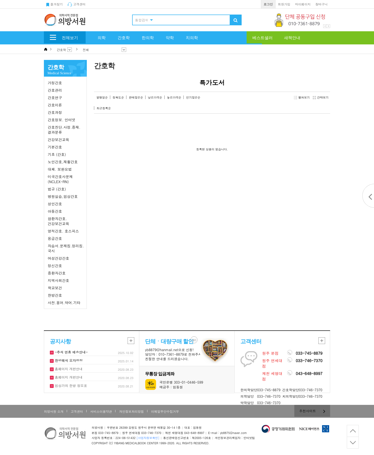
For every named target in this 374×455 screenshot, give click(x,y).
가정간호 (55, 82)
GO (194, 340)
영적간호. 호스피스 (63, 230)
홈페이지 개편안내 (68, 368)
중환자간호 (57, 272)
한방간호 (55, 295)
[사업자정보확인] (147, 438)
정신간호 (55, 265)
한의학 (148, 38)
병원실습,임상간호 (63, 196)
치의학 (192, 38)
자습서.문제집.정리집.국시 (66, 248)
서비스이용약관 (101, 411)
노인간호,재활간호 (63, 161)
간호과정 (55, 112)
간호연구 (55, 97)
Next (328, 26)
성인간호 (55, 203)
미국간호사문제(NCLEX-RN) (60, 179)
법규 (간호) (57, 188)
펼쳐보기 (302, 97)
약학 (170, 38)
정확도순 (118, 97)
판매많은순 (136, 97)
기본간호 (55, 146)
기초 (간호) (57, 154)
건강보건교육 (58, 139)
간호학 (124, 38)
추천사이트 (312, 410)
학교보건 (55, 287)
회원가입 (284, 4)
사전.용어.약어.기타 (64, 302)
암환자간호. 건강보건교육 (58, 221)
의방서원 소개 (53, 411)
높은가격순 (174, 97)
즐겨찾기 (54, 4)
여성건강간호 (58, 258)
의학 (102, 38)
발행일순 (102, 97)
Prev (325, 26)
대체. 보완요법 (60, 169)
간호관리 (55, 90)
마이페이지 (303, 4)
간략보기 (321, 97)
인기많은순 (193, 97)
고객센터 (77, 4)
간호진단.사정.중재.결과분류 (64, 130)
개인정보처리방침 (131, 411)
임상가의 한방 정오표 (70, 385)
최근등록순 (104, 108)
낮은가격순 (155, 97)
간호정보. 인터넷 (61, 119)
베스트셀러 (262, 38)
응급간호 (55, 238)
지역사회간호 (58, 280)
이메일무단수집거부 (165, 411)
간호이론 (55, 104)
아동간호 (55, 211)
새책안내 (292, 38)
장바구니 (321, 4)
